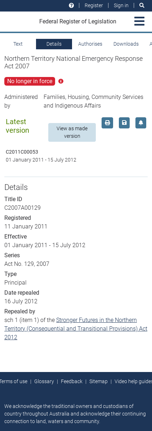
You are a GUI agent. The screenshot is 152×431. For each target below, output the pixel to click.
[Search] (142, 5)
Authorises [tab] (90, 44)
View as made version (72, 132)
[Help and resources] (71, 5)
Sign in (121, 5)
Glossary (44, 381)
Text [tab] (18, 44)
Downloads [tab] (126, 44)
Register (94, 5)
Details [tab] (54, 44)
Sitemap (98, 381)
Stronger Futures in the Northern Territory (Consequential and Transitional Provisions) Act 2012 (75, 329)
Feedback (71, 381)
